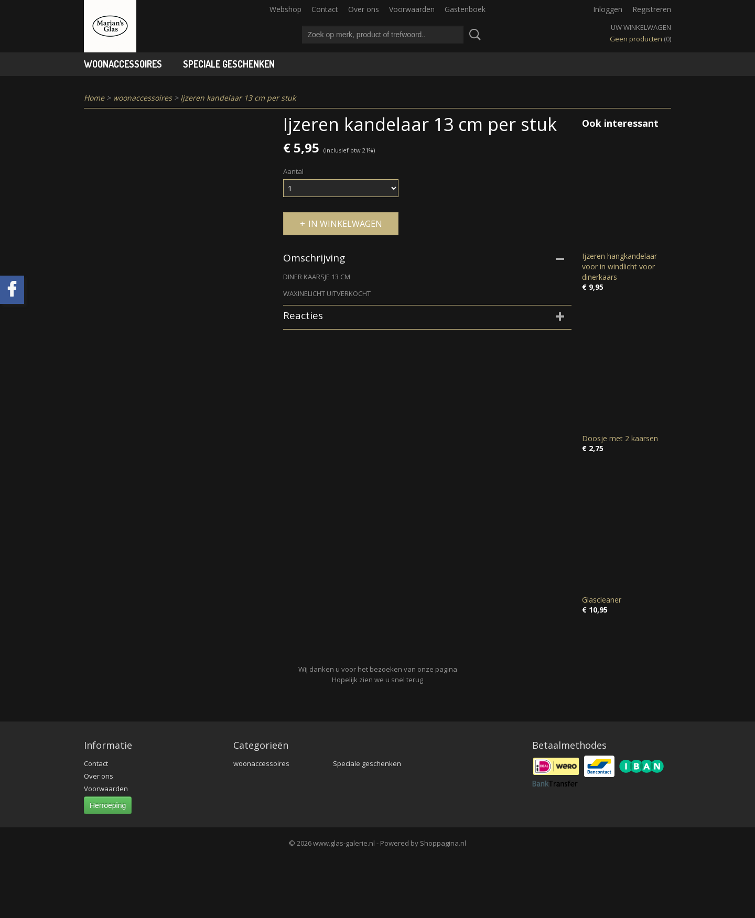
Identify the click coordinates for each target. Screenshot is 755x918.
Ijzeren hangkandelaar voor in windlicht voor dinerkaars (619, 266)
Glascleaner (601, 600)
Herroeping (108, 805)
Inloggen (607, 9)
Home (94, 98)
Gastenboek (465, 9)
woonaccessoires (123, 64)
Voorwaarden (412, 9)
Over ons (363, 9)
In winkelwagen (345, 224)
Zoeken (473, 34)
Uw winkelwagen (641, 27)
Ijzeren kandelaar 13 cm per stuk (238, 98)
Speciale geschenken (229, 64)
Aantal (293, 171)
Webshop (285, 9)
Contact (324, 9)
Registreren (651, 9)
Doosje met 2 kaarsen (620, 438)
